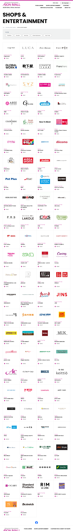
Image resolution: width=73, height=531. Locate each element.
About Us (67, 7)
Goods (18, 35)
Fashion (9, 35)
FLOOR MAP (59, 7)
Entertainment (37, 35)
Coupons (66, 5)
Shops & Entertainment (53, 5)
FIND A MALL (55, 3)
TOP (3, 27)
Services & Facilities (46, 7)
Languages (65, 3)
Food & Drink (39, 5)
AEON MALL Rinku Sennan (11, 27)
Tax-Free (47, 35)
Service (26, 35)
